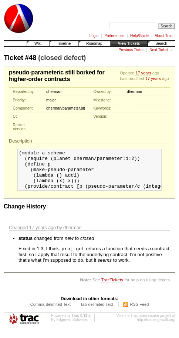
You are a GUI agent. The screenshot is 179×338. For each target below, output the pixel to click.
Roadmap (94, 43)
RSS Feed (139, 313)
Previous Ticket (130, 50)
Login (94, 36)
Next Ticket (158, 50)
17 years (143, 73)
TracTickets (112, 288)
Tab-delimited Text (96, 313)
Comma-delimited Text (50, 313)
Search (161, 43)
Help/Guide (139, 36)
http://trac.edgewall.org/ (156, 328)
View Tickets (129, 43)
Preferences (114, 36)
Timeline (64, 43)
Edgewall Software (71, 328)
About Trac (163, 36)
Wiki (37, 43)
